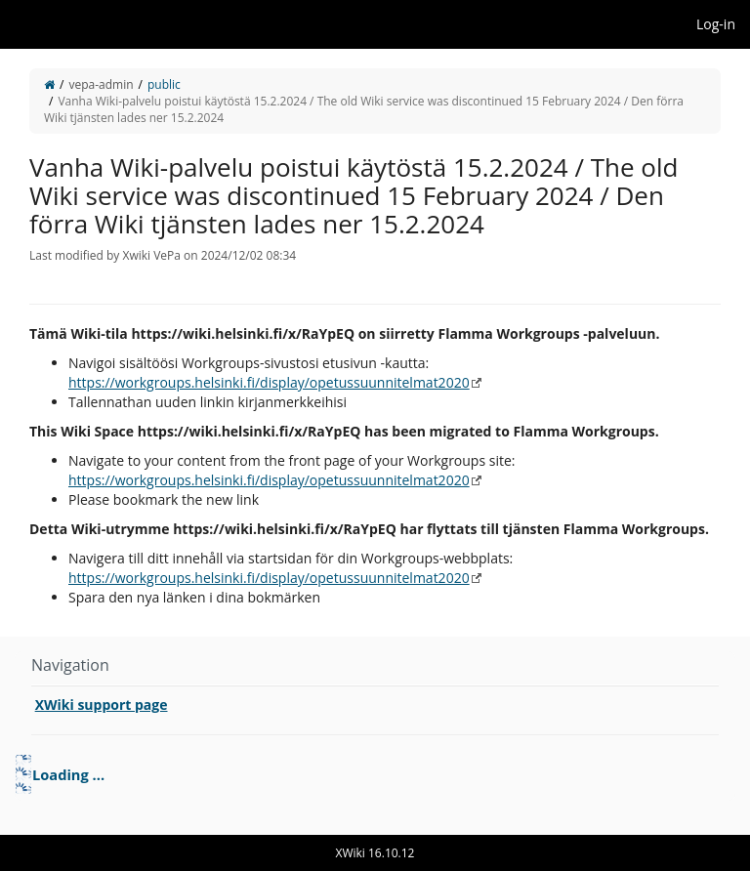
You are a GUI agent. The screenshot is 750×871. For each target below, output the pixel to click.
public (164, 84)
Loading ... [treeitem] (68, 774)
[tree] (375, 774)
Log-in (715, 24)
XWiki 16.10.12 (375, 853)
